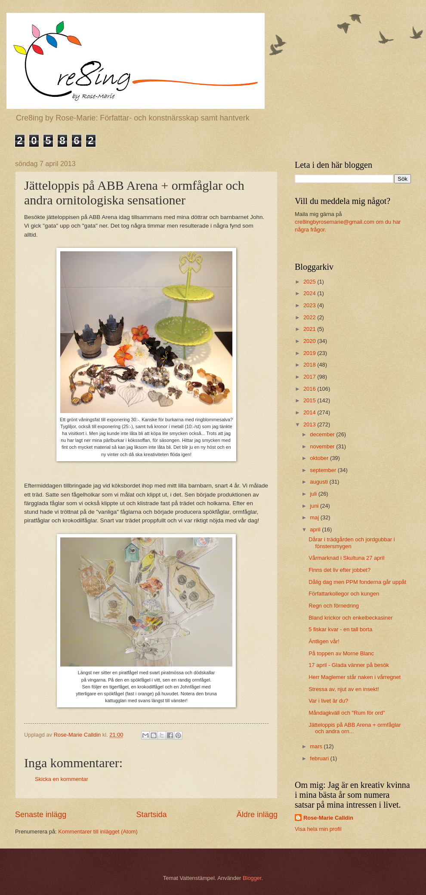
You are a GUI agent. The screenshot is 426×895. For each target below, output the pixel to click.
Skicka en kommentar (61, 779)
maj (315, 517)
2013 (310, 424)
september (323, 470)
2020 (310, 341)
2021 (310, 329)
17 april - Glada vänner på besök (349, 665)
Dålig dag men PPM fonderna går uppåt (357, 582)
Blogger (252, 878)
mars (317, 746)
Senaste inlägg (40, 814)
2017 (310, 376)
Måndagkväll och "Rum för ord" (347, 713)
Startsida (151, 814)
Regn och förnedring (334, 605)
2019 (310, 353)
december (323, 434)
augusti (319, 481)
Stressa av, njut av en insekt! (344, 689)
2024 (310, 293)
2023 (310, 305)
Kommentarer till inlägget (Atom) (98, 831)
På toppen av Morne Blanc (341, 653)
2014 (310, 412)
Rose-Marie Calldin (328, 818)
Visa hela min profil (318, 829)
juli (314, 494)
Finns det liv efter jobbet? (339, 570)
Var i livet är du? (328, 700)
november (323, 446)
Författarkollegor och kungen (344, 593)
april (316, 529)
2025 (310, 281)
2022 (310, 317)
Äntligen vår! (324, 641)
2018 (310, 364)
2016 (310, 389)
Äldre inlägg (257, 814)
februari (320, 758)
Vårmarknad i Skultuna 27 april (346, 558)
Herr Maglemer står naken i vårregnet (355, 677)
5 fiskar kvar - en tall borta (340, 629)
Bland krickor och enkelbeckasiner (350, 617)
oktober (320, 458)
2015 (310, 400)
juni (315, 506)
